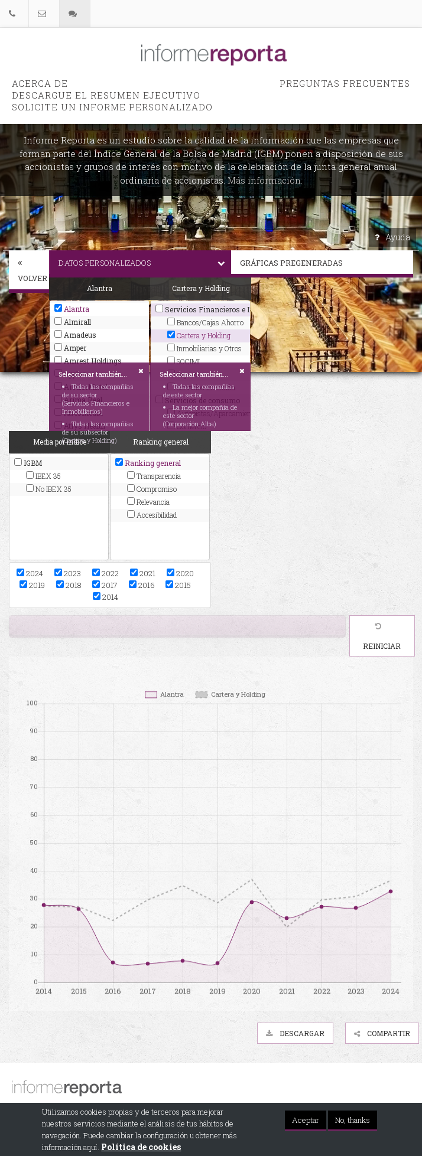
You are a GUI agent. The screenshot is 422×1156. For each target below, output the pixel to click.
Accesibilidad (152, 515)
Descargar (295, 1033)
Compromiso (152, 489)
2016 (141, 585)
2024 (30, 573)
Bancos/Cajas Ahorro (205, 322)
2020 (180, 573)
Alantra (71, 309)
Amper (70, 347)
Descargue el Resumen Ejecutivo (106, 95)
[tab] (29, 271)
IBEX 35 (43, 476)
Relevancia (148, 502)
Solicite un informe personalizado (112, 106)
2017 (105, 585)
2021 (142, 573)
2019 (32, 585)
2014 (105, 597)
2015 (178, 585)
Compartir (382, 1033)
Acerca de (40, 83)
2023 (67, 573)
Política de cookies (141, 1147)
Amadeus (75, 334)
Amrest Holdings (88, 360)
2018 (68, 585)
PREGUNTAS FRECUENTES (345, 83)
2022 (105, 573)
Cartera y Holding (199, 335)
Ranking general (148, 463)
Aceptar (305, 1120)
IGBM (28, 463)
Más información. (265, 180)
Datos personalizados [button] (145, 262)
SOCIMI (183, 361)
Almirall (72, 321)
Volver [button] (32, 271)
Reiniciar (382, 637)
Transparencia (154, 476)
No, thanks (352, 1120)
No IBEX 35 (49, 489)
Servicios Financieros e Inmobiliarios (200, 309)
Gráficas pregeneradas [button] (326, 262)
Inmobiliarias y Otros (204, 348)
